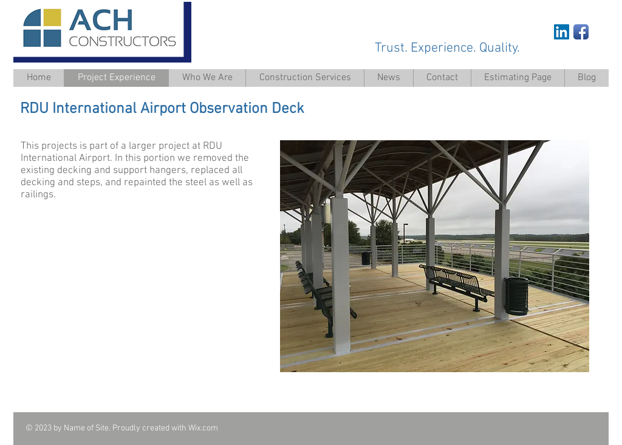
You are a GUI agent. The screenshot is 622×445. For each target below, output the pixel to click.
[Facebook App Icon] (581, 31)
